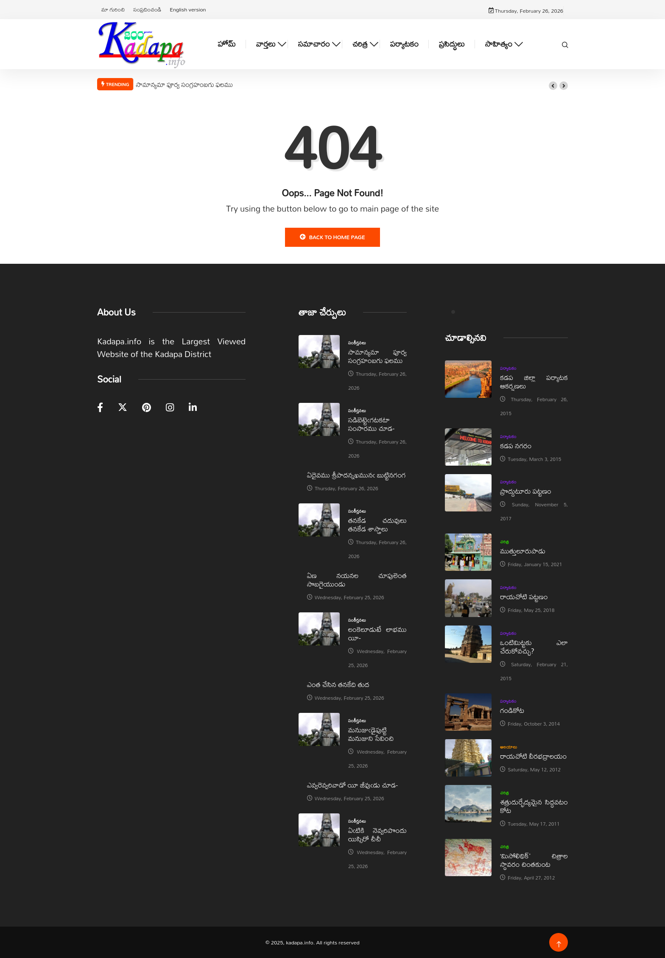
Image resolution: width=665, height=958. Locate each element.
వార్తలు (266, 44)
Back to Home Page (332, 237)
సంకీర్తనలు (357, 342)
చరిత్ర (360, 44)
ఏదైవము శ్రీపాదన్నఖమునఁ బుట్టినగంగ (356, 475)
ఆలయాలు (508, 747)
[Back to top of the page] (559, 944)
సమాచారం (314, 44)
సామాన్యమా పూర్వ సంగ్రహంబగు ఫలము (184, 84)
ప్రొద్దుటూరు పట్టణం (525, 491)
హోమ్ (227, 44)
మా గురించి (113, 9)
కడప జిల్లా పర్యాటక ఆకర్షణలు (534, 381)
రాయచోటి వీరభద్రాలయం (533, 756)
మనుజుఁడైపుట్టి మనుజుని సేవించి (371, 734)
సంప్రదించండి (147, 9)
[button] (553, 85)
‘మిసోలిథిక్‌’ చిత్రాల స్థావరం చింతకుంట (534, 860)
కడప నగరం (515, 445)
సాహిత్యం (498, 44)
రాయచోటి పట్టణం (524, 596)
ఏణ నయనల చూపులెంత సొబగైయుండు (357, 579)
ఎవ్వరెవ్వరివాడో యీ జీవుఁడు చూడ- (352, 785)
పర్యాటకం (404, 44)
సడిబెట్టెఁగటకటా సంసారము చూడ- (371, 424)
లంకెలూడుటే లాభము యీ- (377, 633)
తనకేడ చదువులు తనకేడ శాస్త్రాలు (377, 524)
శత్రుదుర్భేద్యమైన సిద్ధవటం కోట (534, 806)
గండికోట (512, 710)
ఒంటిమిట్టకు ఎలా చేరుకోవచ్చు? (534, 646)
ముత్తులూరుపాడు (522, 551)
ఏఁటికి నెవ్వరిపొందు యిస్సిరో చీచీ (377, 834)
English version (188, 9)
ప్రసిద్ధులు (452, 44)
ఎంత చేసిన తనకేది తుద (338, 684)
